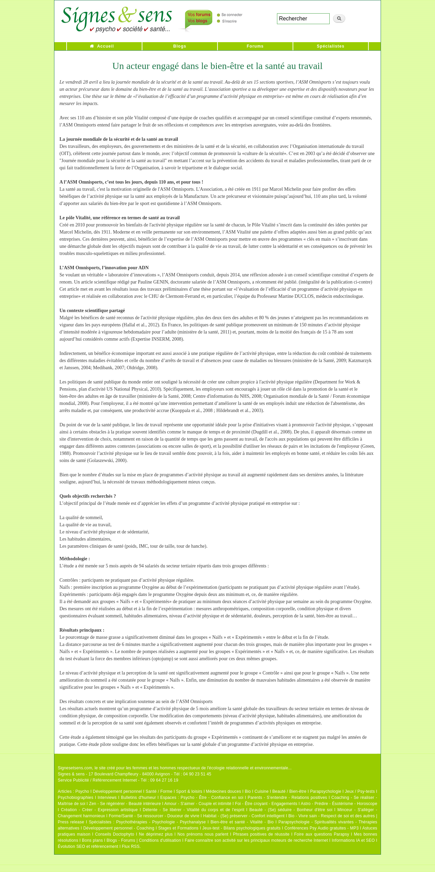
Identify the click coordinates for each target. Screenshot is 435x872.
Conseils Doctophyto (114, 834)
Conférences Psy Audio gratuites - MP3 (321, 828)
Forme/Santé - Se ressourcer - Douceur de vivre (154, 816)
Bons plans (92, 840)
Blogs (179, 46)
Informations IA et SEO (353, 840)
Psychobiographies (75, 797)
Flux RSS (130, 846)
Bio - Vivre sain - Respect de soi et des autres (331, 816)
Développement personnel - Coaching (118, 828)
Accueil (105, 46)
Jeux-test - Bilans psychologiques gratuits (241, 828)
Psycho (82, 791)
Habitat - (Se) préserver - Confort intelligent (244, 816)
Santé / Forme (159, 791)
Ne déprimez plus (156, 834)
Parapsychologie (325, 791)
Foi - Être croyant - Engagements (266, 803)
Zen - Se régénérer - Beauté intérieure (125, 803)
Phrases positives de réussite (261, 834)
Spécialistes (330, 46)
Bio (248, 791)
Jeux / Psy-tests (360, 791)
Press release (71, 822)
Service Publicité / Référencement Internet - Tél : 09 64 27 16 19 (118, 780)
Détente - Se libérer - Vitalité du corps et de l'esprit (193, 809)
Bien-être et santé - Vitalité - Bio (242, 822)
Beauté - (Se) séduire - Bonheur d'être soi (290, 809)
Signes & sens (71, 774)
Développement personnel (117, 791)
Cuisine (261, 791)
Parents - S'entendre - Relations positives (287, 797)
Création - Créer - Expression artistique (99, 809)
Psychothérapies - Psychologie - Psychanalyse (161, 822)
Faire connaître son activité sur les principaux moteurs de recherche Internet (256, 840)
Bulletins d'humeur (138, 797)
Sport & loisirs (189, 791)
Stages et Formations (178, 828)
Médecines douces (223, 791)
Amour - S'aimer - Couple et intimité (197, 803)
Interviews (107, 797)
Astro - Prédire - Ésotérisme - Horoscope (339, 803)
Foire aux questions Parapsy (321, 834)
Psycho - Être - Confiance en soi (212, 797)
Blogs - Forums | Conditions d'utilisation (144, 840)
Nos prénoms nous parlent (202, 834)
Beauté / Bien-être (289, 791)
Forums (255, 46)
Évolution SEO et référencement (88, 846)
